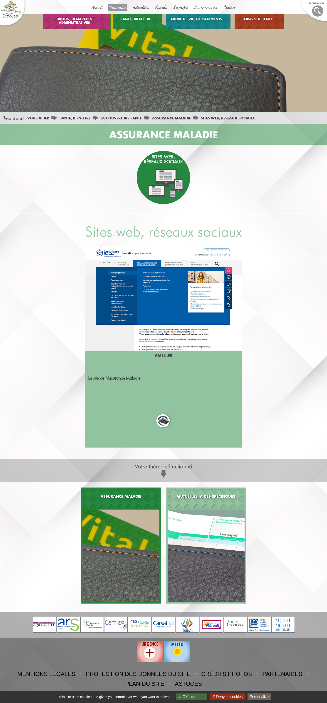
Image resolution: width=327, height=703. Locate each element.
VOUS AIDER (38, 118)
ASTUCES (188, 684)
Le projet (180, 7)
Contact (229, 7)
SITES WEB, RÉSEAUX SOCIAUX (228, 118)
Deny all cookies (227, 697)
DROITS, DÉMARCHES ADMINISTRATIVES (74, 21)
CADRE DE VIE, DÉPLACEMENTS (196, 19)
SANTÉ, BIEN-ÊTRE (135, 19)
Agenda (161, 7)
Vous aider (118, 7)
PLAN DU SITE (144, 684)
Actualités (141, 7)
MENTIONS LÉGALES (46, 674)
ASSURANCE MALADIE (171, 118)
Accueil (97, 7)
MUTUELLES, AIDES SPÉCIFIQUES (206, 496)
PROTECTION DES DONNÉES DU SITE (138, 674)
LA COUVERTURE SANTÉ (121, 118)
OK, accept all (191, 697)
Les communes (205, 7)
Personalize (259, 697)
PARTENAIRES (282, 674)
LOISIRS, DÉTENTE (257, 19)
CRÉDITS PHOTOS (226, 674)
